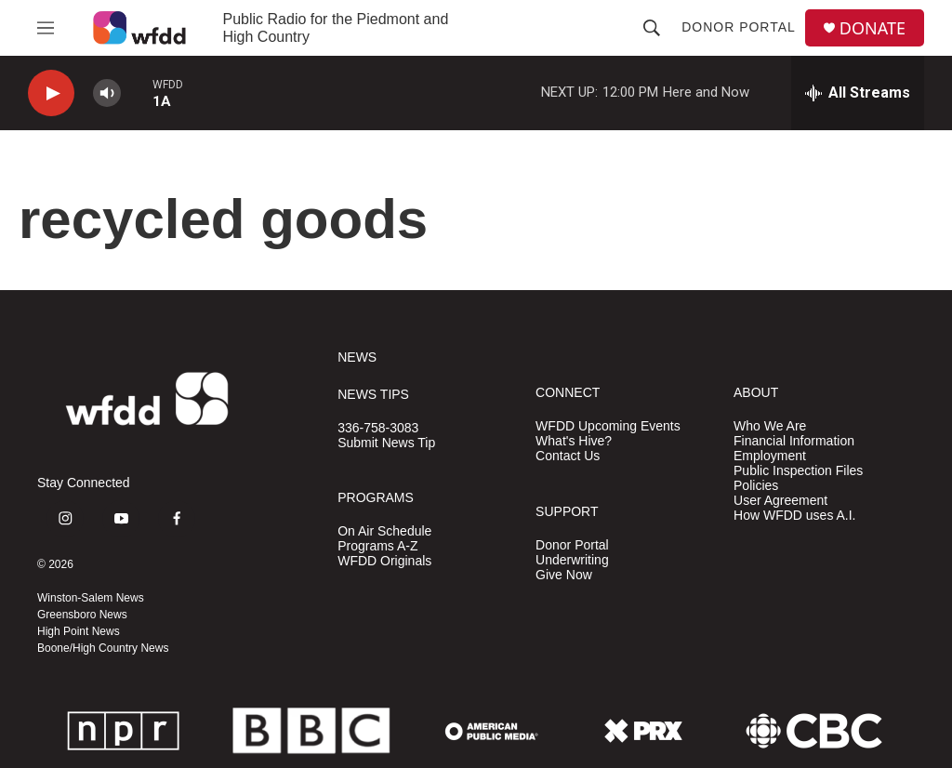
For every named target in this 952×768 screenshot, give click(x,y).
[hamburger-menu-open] (45, 27)
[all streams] (857, 93)
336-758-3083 (377, 428)
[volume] (107, 93)
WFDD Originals (384, 561)
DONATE (873, 28)
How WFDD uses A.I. (794, 516)
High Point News (78, 631)
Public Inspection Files (798, 471)
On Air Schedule (384, 531)
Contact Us (568, 456)
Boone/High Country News (102, 648)
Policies (756, 486)
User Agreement (780, 501)
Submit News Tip (386, 443)
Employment (770, 456)
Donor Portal (738, 27)
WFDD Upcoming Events (608, 426)
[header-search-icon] (651, 28)
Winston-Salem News (90, 597)
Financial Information (794, 441)
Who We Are (770, 426)
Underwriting (572, 560)
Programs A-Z (377, 546)
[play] (51, 93)
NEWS (357, 357)
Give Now (564, 575)
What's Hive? (574, 441)
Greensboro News (82, 614)
